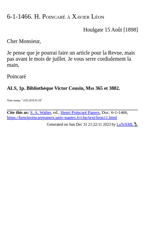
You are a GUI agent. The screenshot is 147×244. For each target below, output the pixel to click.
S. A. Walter (40, 112)
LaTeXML (127, 124)
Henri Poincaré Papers (80, 112)
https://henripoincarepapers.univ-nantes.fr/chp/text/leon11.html (62, 117)
